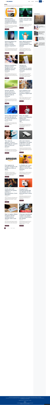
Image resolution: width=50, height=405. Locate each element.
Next (13, 228)
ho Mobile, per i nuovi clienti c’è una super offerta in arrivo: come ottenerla (25, 167)
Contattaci (30, 400)
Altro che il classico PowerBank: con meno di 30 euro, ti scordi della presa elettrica (25, 143)
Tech (43, 1)
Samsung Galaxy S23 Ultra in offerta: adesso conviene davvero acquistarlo (10, 44)
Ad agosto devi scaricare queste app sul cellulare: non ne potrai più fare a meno (25, 191)
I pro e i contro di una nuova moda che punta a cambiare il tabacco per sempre (39, 20)
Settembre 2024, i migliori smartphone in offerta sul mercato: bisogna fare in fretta (42, 38)
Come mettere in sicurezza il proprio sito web (42, 27)
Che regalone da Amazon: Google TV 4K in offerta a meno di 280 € (11, 167)
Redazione (21, 403)
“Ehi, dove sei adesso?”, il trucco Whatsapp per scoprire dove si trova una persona (11, 143)
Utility (40, 1)
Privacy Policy (25, 403)
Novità (29, 1)
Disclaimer (28, 403)
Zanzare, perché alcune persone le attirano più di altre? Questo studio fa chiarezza (10, 93)
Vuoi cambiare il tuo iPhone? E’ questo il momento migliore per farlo (25, 93)
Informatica (36, 1)
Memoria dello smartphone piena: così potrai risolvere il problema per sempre (11, 21)
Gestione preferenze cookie (47, 404)
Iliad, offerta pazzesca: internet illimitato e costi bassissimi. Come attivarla (25, 44)
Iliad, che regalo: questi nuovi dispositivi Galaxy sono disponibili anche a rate (25, 118)
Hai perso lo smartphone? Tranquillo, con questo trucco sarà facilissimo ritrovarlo (25, 68)
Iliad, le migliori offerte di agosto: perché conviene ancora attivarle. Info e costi (11, 216)
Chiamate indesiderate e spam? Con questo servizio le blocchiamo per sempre (25, 216)
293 (11, 228)
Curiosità (32, 1)
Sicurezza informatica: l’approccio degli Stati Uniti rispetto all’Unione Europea (42, 32)
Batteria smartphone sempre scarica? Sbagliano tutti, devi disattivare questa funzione (10, 68)
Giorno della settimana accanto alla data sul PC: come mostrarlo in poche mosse (11, 118)
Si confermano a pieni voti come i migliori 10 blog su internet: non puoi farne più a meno (42, 43)
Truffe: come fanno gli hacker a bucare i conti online (25, 20)
